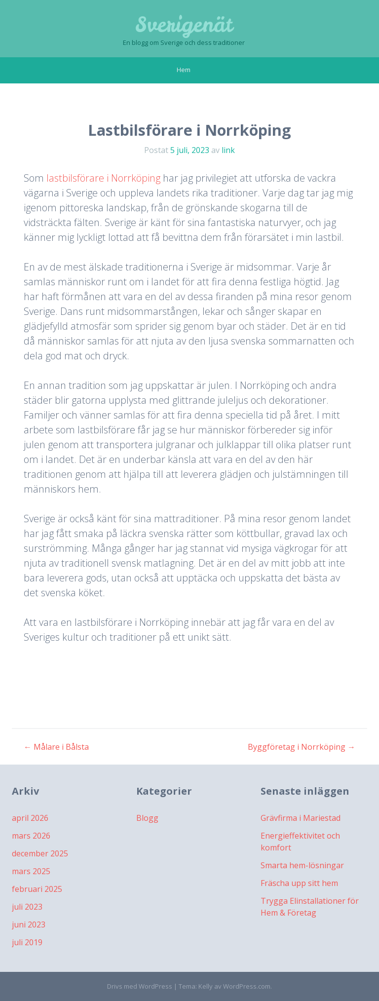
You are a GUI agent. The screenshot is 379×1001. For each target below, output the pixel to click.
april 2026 (30, 817)
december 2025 (40, 853)
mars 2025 (31, 871)
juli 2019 (27, 942)
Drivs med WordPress (139, 986)
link (228, 150)
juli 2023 (27, 906)
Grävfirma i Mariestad (301, 817)
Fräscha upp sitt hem (299, 883)
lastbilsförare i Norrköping (103, 178)
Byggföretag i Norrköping (301, 746)
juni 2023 (28, 924)
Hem (183, 69)
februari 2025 (37, 889)
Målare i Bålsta (56, 746)
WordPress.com (246, 986)
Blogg (147, 817)
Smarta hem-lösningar (302, 865)
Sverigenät (183, 24)
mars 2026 (31, 835)
